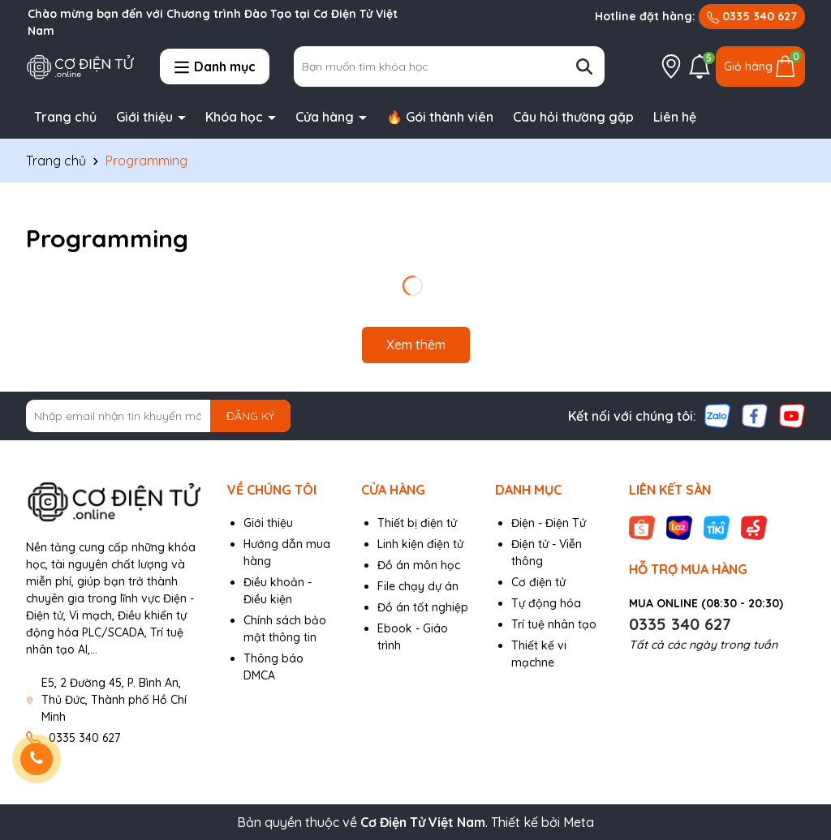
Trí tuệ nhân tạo (553, 624)
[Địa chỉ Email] (158, 416)
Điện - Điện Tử (548, 523)
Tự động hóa (546, 603)
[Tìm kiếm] (584, 66)
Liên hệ (674, 117)
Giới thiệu (146, 117)
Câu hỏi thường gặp (573, 117)
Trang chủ (65, 117)
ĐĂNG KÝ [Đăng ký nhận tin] (250, 416)
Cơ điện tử (538, 582)
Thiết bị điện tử (417, 523)
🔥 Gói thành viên (439, 117)
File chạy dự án (418, 586)
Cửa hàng (326, 117)
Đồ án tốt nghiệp (422, 607)
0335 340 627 (752, 16)
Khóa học (235, 117)
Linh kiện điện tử (420, 544)
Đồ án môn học (418, 565)
